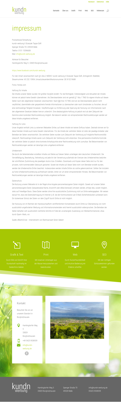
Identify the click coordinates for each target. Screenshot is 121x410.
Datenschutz (100, 2)
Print (80, 11)
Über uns (65, 11)
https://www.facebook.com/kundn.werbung (28, 70)
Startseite (56, 11)
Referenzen (100, 11)
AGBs (107, 2)
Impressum (91, 2)
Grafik (73, 11)
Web (86, 11)
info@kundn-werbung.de (25, 54)
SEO (92, 11)
